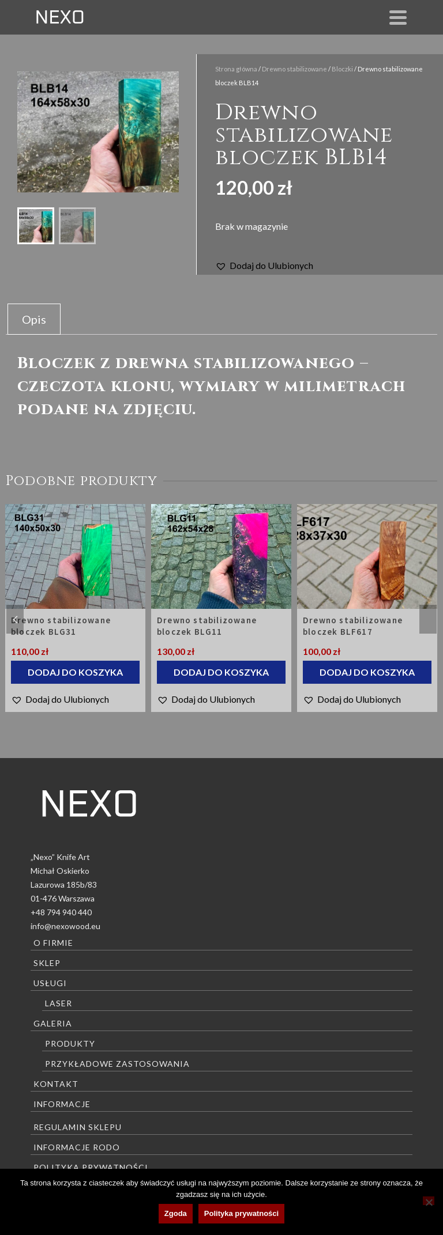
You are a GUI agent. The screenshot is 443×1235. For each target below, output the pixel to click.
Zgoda (175, 1213)
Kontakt (55, 1084)
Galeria (52, 1023)
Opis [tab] (34, 319)
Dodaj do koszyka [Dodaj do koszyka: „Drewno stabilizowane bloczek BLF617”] (367, 671)
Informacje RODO (76, 1147)
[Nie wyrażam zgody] (428, 1200)
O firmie (53, 943)
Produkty (70, 1043)
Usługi (50, 983)
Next (428, 619)
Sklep (47, 963)
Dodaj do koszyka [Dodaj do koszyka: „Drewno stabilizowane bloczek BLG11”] (221, 671)
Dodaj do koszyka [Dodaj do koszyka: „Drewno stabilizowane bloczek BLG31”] (75, 671)
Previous (15, 619)
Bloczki (342, 69)
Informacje (62, 1104)
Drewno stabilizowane (294, 69)
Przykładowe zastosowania (117, 1064)
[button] (264, 265)
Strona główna (236, 69)
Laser (58, 1003)
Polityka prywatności (90, 1167)
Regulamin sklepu (77, 1127)
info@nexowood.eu (65, 926)
